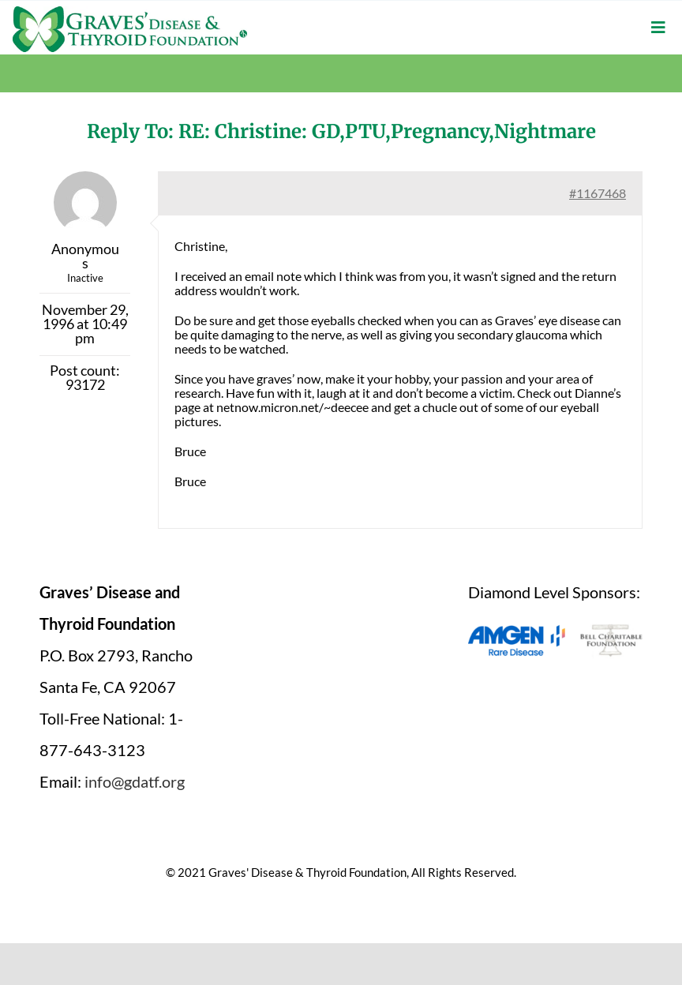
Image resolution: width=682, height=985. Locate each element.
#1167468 (597, 192)
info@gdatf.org (134, 781)
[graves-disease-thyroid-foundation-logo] (130, 11)
